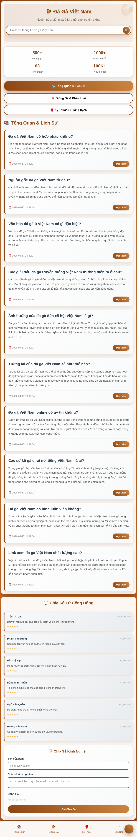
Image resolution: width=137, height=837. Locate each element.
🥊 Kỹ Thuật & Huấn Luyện (68, 110)
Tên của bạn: (16, 758)
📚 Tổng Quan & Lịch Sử (68, 86)
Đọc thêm (121, 164)
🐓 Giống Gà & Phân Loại (68, 98)
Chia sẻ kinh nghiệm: (21, 774)
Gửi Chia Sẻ (68, 810)
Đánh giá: (14, 795)
